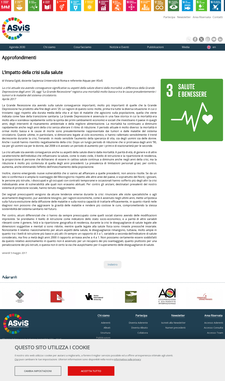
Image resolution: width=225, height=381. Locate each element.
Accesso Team (215, 332)
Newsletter (184, 17)
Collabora (142, 332)
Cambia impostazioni (40, 371)
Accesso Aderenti (213, 322)
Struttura (105, 332)
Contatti (218, 17)
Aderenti (105, 322)
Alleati (107, 327)
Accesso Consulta (213, 327)
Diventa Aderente (138, 322)
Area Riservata (202, 17)
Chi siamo (104, 315)
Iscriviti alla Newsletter (173, 322)
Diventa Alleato (139, 327)
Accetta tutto (100, 371)
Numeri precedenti (175, 327)
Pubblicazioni (103, 337)
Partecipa (169, 17)
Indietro (113, 264)
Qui (16, 359)
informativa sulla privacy (127, 359)
